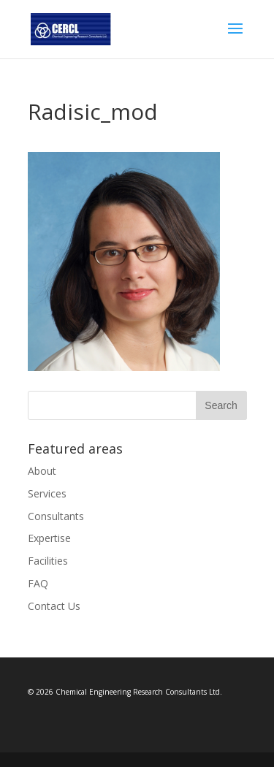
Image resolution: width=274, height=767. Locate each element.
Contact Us (54, 606)
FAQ (38, 583)
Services (47, 493)
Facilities (48, 561)
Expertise (49, 538)
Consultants (56, 516)
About (42, 471)
